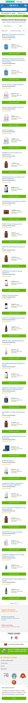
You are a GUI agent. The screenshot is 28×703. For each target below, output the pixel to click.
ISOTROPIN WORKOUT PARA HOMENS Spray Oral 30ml (14, 579)
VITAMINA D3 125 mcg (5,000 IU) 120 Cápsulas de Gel (12, 153)
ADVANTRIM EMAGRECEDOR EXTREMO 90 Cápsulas (13, 364)
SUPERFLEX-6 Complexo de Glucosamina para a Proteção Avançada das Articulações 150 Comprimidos (13, 60)
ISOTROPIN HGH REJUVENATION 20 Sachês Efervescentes (13, 437)
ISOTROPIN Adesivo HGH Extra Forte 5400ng (14, 201)
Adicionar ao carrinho (14, 53)
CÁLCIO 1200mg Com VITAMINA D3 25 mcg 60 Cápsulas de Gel (13, 508)
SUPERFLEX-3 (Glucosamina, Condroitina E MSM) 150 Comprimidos (13, 35)
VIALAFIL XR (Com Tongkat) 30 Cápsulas (13, 84)
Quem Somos (4, 668)
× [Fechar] (26, 686)
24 (24, 30)
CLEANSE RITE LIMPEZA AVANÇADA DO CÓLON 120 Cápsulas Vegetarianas (12, 484)
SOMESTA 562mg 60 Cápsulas (10, 295)
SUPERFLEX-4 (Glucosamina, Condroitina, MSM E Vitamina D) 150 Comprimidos (13, 388)
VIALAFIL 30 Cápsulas (8, 130)
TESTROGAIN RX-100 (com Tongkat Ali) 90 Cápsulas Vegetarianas (13, 177)
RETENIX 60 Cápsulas (8, 460)
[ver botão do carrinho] (26, 5)
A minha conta (4, 663)
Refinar (20, 26)
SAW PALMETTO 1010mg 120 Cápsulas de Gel (13, 412)
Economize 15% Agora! (8, 13)
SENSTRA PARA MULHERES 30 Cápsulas (13, 107)
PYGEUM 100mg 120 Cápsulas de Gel (12, 224)
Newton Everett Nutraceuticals (9, 37)
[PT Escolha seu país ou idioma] (6, 6)
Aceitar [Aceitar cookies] (14, 698)
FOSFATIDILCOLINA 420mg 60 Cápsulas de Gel (13, 247)
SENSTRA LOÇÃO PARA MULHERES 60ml (13, 341)
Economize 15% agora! (9, 657)
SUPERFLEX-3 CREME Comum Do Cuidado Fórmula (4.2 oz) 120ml (13, 555)
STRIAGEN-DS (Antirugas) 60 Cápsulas (12, 532)
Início (4, 22)
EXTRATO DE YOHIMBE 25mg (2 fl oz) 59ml (13, 318)
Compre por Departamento (7, 660)
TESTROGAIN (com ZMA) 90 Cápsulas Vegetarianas (12, 271)
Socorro (2, 666)
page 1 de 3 (14, 603)
